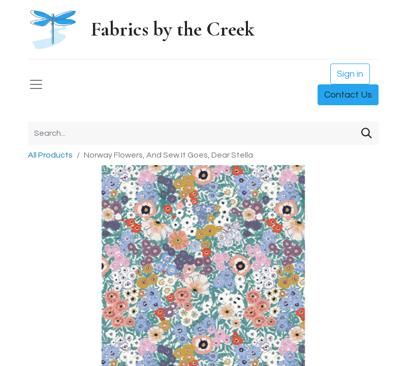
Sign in (350, 74)
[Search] (367, 133)
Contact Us (348, 95)
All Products (50, 155)
